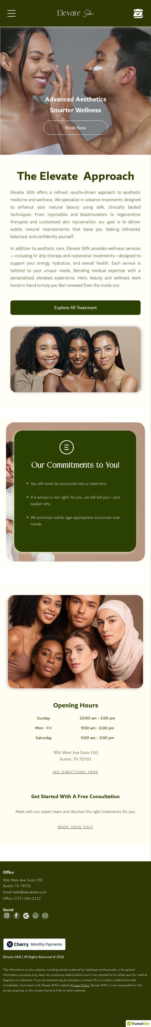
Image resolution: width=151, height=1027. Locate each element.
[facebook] (16, 916)
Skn (88, 12)
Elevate (69, 13)
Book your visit (75, 827)
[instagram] (6, 916)
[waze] (35, 916)
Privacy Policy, (80, 985)
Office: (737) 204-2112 (22, 899)
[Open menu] (11, 13)
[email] (45, 916)
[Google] (26, 916)
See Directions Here (76, 772)
